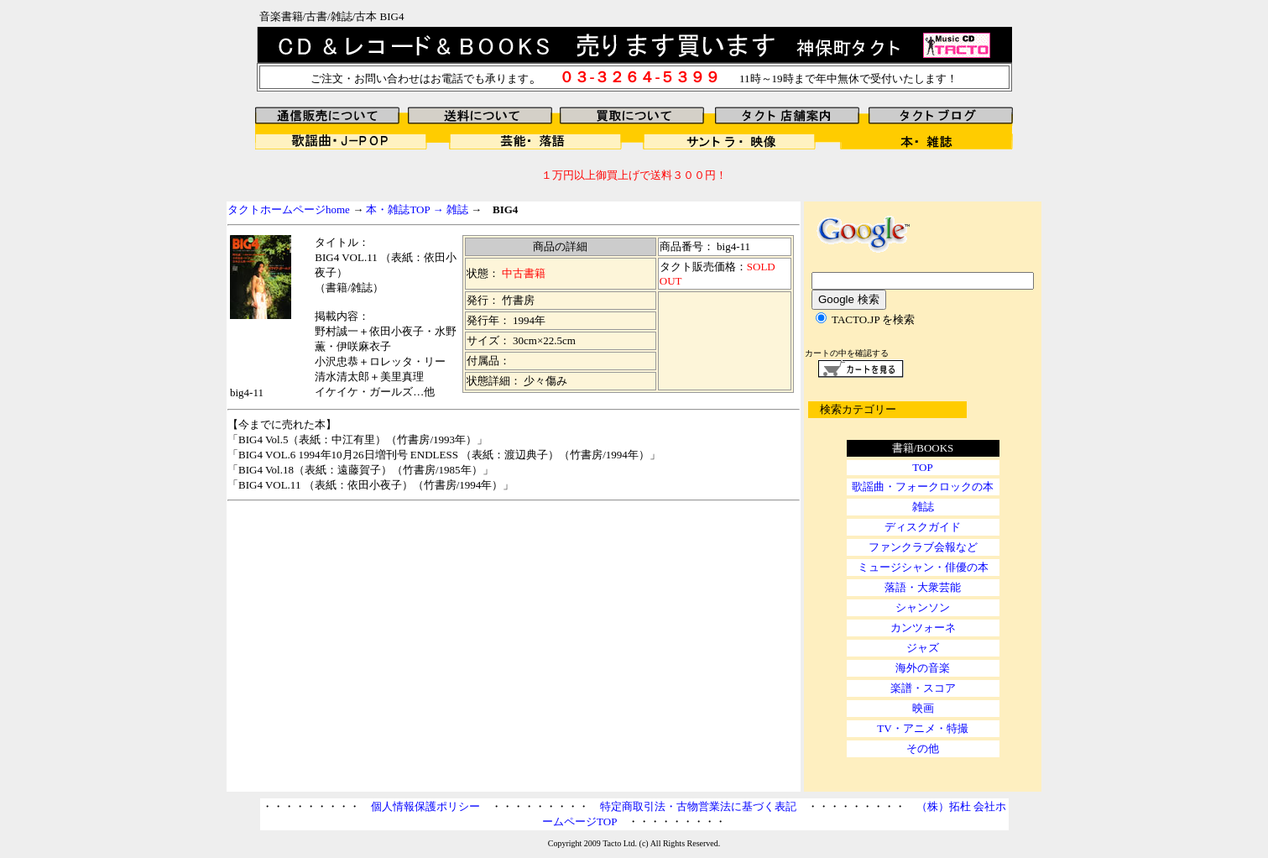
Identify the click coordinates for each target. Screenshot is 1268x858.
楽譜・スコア (923, 688)
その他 (922, 748)
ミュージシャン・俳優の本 (923, 567)
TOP (922, 467)
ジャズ (922, 647)
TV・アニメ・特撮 (922, 728)
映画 (923, 708)
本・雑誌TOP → (406, 209)
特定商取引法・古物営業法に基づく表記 (698, 806)
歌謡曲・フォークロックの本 (923, 486)
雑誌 (457, 209)
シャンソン (922, 607)
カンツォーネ (923, 627)
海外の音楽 (922, 668)
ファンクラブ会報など (923, 547)
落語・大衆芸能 (922, 587)
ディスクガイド (922, 527)
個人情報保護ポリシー (425, 806)
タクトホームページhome (288, 209)
